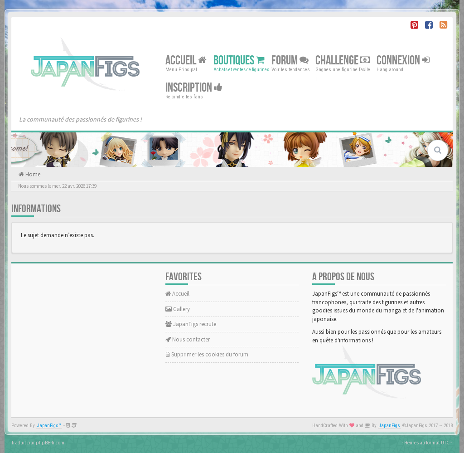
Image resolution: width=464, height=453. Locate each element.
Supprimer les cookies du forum (206, 354)
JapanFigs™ (49, 426)
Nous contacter (187, 339)
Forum (290, 60)
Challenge (342, 60)
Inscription (193, 87)
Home (32, 174)
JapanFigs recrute (190, 324)
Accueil (186, 60)
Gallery (177, 309)
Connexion (403, 60)
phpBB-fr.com (50, 442)
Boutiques (239, 60)
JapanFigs (389, 426)
